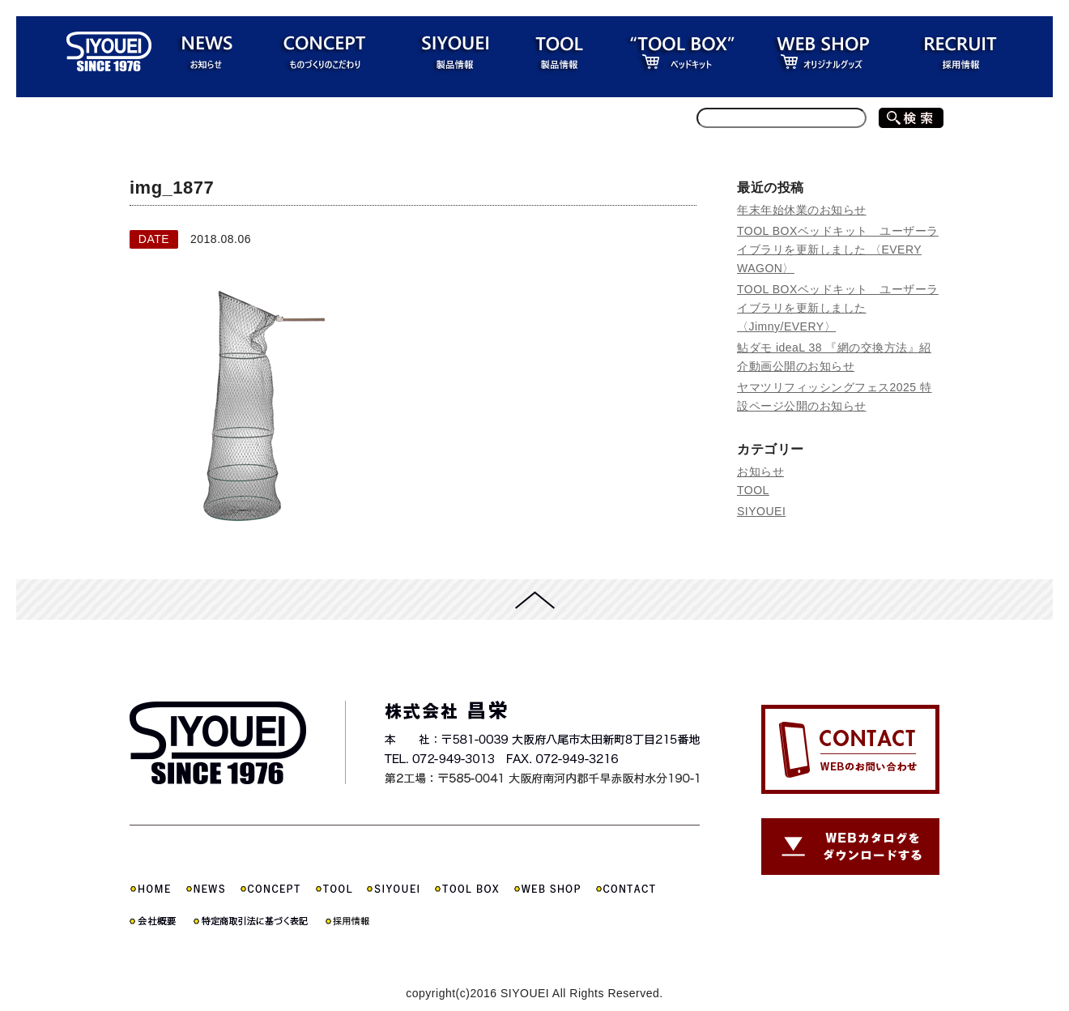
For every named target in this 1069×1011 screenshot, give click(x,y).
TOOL (753, 490)
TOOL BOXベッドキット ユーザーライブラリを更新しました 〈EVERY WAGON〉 (838, 249)
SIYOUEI (761, 511)
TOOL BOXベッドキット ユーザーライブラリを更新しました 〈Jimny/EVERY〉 (838, 308)
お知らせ (760, 471)
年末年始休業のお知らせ (802, 209)
